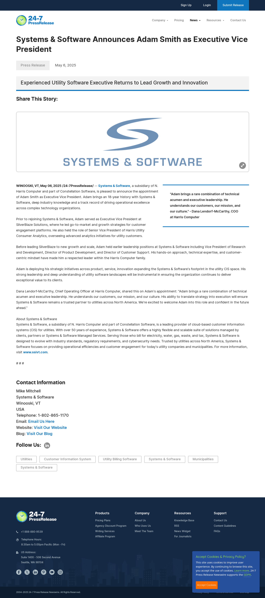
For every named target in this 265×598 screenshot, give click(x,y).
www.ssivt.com (35, 352)
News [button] (194, 20)
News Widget (182, 531)
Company (142, 513)
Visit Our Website (50, 428)
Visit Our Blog (39, 434)
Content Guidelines (225, 526)
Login (207, 5)
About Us (140, 520)
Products (102, 513)
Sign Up (186, 5)
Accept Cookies (206, 585)
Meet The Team (144, 531)
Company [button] (159, 20)
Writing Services (105, 531)
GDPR (247, 574)
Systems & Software (114, 186)
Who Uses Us (143, 526)
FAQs (217, 531)
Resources (182, 513)
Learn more (241, 570)
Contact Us (238, 20)
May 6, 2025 (65, 65)
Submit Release (233, 5)
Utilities (26, 459)
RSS (176, 526)
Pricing (179, 20)
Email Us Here (41, 422)
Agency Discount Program (110, 526)
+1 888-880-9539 (32, 532)
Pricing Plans (102, 520)
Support (220, 513)
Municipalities (203, 459)
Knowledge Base (184, 520)
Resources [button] (214, 20)
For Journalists (183, 536)
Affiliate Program (105, 536)
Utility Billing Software (120, 459)
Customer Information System (67, 459)
